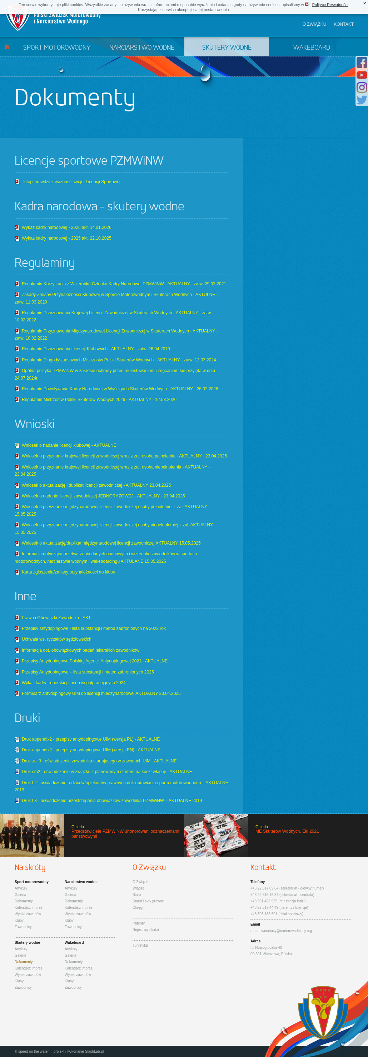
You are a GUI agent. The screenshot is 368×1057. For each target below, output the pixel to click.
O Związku (141, 882)
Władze (138, 888)
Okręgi (138, 908)
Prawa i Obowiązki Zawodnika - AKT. (56, 617)
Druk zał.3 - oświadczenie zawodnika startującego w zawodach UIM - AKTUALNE (99, 760)
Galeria (20, 895)
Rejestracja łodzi (146, 930)
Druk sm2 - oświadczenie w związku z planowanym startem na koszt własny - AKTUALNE (107, 771)
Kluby (19, 920)
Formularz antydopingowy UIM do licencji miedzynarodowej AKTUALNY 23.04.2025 (101, 693)
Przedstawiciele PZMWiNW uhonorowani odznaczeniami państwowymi (92, 835)
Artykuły (21, 888)
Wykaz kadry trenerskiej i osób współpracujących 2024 (74, 682)
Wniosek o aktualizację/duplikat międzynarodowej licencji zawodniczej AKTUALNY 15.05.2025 (111, 543)
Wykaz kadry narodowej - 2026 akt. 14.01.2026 (66, 227)
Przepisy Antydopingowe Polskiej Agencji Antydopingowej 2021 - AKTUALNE (95, 660)
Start (7, 46)
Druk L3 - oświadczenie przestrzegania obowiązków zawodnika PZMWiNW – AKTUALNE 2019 (112, 800)
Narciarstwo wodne (141, 47)
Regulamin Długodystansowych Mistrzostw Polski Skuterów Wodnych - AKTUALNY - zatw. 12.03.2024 (119, 359)
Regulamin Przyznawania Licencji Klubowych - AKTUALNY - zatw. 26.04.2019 (96, 348)
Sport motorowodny (56, 47)
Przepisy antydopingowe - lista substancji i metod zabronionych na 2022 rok (94, 628)
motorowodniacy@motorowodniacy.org (281, 931)
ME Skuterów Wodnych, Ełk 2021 (276, 835)
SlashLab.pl (94, 1051)
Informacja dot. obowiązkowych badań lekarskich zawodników (80, 650)
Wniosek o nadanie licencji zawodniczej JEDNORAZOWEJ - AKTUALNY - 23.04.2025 (103, 496)
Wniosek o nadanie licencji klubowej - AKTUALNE (69, 445)
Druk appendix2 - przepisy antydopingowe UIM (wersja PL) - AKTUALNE (91, 739)
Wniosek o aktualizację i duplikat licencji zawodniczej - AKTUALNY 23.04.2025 (96, 485)
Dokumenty (24, 901)
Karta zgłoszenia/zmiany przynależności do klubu (68, 572)
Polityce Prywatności (330, 4)
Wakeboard (311, 47)
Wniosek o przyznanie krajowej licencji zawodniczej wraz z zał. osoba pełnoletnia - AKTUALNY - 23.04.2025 (124, 456)
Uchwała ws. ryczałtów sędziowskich (56, 639)
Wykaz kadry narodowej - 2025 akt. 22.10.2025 (66, 238)
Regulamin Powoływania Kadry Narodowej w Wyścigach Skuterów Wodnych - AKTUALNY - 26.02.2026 (120, 388)
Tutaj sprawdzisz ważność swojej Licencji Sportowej (71, 181)
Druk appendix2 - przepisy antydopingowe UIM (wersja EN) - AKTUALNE (91, 749)
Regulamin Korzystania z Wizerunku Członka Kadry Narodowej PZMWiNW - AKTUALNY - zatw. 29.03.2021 (124, 283)
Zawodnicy (23, 927)
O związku (315, 24)
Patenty (139, 923)
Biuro (137, 895)
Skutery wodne (227, 47)
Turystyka (140, 945)
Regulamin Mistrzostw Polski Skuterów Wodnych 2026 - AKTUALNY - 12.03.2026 (99, 399)
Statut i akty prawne (148, 901)
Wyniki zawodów (28, 914)
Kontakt (344, 24)
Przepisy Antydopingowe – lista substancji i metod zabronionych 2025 (88, 672)
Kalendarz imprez (29, 908)
